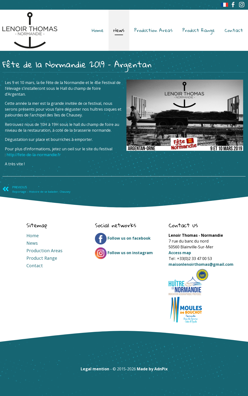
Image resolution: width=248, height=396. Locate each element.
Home (98, 30)
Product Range (198, 30)
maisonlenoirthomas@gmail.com (201, 264)
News (118, 30)
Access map (180, 252)
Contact (234, 30)
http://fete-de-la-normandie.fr (34, 154)
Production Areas (153, 30)
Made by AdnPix (152, 369)
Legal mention (95, 369)
